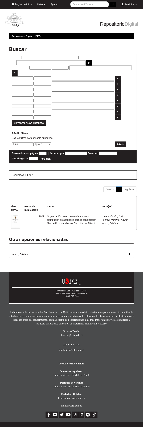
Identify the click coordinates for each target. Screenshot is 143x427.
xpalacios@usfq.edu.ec (71, 349)
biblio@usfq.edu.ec (71, 405)
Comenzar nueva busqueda (29, 122)
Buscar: (16, 57)
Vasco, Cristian (109, 223)
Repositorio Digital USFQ (26, 36)
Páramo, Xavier (119, 219)
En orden (93, 153)
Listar (41, 4)
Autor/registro (20, 158)
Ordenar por (57, 153)
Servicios (129, 4)
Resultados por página (25, 153)
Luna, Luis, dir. (109, 216)
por (14, 62)
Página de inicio (22, 4)
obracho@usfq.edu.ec (71, 335)
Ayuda (54, 4)
